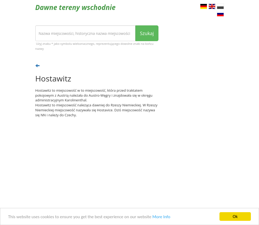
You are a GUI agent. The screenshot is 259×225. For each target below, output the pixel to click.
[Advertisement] (96, 162)
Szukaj (147, 33)
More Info (161, 216)
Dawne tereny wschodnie (75, 7)
